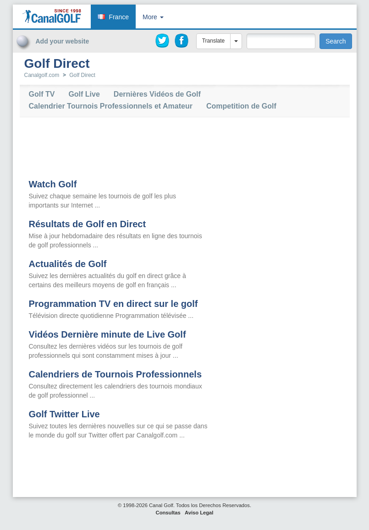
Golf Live (83, 94)
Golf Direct (82, 75)
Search (335, 41)
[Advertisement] (293, 63)
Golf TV (42, 94)
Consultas (168, 512)
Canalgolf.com (42, 75)
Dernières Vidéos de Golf (157, 94)
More (153, 17)
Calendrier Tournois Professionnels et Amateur (111, 106)
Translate (213, 41)
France (119, 17)
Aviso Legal (199, 512)
